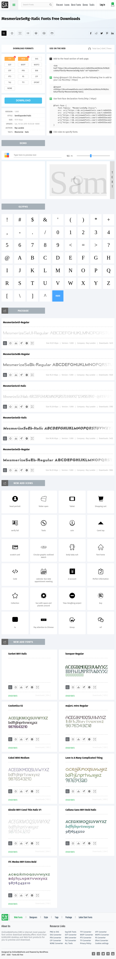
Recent (59, 5)
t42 (9, 82)
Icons (67, 5)
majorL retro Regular (77, 705)
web (23, 59)
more (58, 296)
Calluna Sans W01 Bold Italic (81, 809)
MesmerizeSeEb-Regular (16, 449)
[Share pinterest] (107, 33)
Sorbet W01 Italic (17, 653)
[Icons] (44, 33)
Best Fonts (76, 5)
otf (9, 71)
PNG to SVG (54, 932)
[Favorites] (12, 33)
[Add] (4, 33)
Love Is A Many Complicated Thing (84, 757)
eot (9, 65)
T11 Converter (85, 940)
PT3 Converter (85, 938)
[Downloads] (16, 343)
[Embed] (27, 343)
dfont (36, 82)
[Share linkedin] (112, 33)
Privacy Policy (85, 943)
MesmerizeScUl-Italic (14, 385)
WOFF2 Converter (102, 935)
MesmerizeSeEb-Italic (15, 417)
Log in (102, 5)
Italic (27, 132)
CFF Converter (55, 940)
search (50, 4)
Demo (85, 5)
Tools (92, 5)
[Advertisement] (24, 180)
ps (23, 76)
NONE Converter (56, 943)
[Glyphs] (28, 33)
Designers (33, 918)
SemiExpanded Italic (22, 116)
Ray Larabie (19, 128)
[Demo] (20, 33)
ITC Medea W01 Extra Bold (22, 861)
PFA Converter (55, 938)
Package (68, 918)
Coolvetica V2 (15, 705)
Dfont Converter (101, 940)
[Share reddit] (96, 33)
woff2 (36, 65)
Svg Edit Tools (70, 932)
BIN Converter (70, 938)
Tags (56, 918)
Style (46, 918)
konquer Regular (75, 653)
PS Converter (100, 938)
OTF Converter (101, 932)
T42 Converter (70, 940)
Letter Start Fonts (85, 918)
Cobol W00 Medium (18, 757)
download (23, 100)
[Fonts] (52, 33)
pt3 (9, 76)
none (9, 88)
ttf (9, 59)
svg (36, 59)
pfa (23, 71)
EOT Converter (70, 935)
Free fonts (5, 5)
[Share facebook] (91, 33)
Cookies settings (101, 943)
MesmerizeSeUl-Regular (16, 322)
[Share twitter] (102, 33)
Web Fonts (18, 918)
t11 (23, 82)
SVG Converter (55, 935)
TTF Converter (85, 932)
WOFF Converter (86, 935)
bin (36, 71)
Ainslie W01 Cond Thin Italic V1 (24, 809)
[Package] (36, 33)
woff (23, 65)
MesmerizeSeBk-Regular (16, 354)
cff (36, 76)
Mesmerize (18, 132)
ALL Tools (69, 943)
